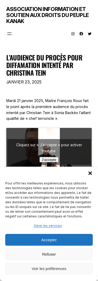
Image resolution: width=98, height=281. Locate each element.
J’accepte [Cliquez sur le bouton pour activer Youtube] (49, 160)
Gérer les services (48, 226)
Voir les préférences (49, 268)
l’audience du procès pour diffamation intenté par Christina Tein (44, 65)
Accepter (49, 240)
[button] (90, 173)
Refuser (49, 254)
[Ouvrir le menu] (9, 34)
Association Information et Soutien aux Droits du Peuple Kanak (47, 15)
